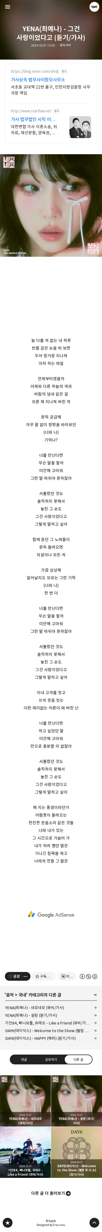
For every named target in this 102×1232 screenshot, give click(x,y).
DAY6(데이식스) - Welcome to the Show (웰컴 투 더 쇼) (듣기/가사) (51, 1030)
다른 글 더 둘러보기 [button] (48, 1193)
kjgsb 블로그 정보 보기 (94, 6)
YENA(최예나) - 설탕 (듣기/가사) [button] (76, 1100)
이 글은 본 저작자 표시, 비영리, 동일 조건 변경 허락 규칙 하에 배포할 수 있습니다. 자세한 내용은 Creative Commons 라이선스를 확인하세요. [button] (88, 976)
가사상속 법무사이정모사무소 (38, 80)
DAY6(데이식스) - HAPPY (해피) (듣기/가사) (40, 1038)
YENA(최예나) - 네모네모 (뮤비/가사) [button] (25, 1100)
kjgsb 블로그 (7, 1222)
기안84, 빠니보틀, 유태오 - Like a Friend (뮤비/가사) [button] (25, 1152)
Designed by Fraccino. (51, 1225)
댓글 (24, 1059)
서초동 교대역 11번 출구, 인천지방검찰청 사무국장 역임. (50, 90)
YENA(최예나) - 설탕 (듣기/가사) (31, 1015)
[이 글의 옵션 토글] (26, 976)
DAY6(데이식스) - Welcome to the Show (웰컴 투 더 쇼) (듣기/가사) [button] (76, 1152)
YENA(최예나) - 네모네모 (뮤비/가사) (34, 1007)
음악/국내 (65, 45)
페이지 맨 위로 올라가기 (94, 1222)
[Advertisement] (51, 914)
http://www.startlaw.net (31, 111)
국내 (22, 995)
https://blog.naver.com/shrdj (34, 71)
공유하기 (51, 1059)
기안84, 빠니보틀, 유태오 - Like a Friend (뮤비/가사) (48, 1023)
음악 (10, 995)
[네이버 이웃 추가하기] (67, 976)
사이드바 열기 (7, 6)
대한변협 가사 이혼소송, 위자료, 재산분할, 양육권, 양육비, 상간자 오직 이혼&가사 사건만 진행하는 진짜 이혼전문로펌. (34, 130)
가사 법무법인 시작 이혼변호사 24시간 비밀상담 (33, 119)
